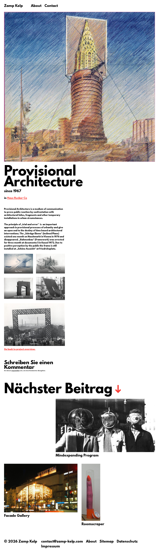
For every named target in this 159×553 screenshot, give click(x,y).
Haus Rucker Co (17, 198)
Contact (51, 6)
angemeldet (15, 370)
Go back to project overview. (19, 349)
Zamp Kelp (13, 6)
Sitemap (106, 542)
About (36, 6)
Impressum (50, 546)
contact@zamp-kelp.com (62, 542)
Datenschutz (127, 542)
